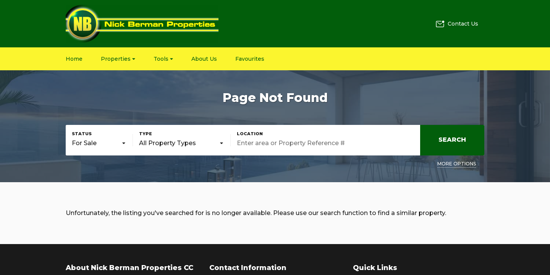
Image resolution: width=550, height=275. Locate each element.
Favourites (249, 58)
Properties (118, 58)
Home (74, 58)
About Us (204, 58)
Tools (163, 58)
